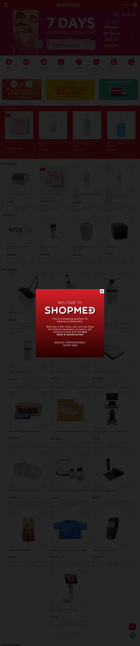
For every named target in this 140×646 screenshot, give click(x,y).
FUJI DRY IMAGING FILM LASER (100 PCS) (67, 413)
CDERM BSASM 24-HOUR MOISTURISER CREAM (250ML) (118, 202)
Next (131, 38)
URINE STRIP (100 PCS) (51, 253)
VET (131, 68)
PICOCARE (26, 311)
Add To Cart (19, 159)
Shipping (52, 619)
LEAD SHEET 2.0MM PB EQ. (102, 463)
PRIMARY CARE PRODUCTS (113, 71)
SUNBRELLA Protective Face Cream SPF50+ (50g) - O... (52, 147)
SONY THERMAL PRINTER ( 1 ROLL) (20, 254)
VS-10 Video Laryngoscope (69, 564)
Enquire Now (21, 213)
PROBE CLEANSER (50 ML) (34, 362)
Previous (8, 38)
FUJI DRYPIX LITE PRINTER (20, 199)
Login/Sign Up (124, 4)
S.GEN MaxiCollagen (15, 145)
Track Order (88, 619)
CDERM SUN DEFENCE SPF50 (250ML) (83, 200)
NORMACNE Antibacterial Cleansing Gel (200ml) (86, 146)
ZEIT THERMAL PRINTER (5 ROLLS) (34, 413)
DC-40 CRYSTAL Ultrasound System (103, 413)
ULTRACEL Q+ (62, 311)
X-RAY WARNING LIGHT (32, 513)
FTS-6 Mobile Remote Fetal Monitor (69, 464)
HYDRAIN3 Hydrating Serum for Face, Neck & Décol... (120, 147)
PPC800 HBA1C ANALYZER (101, 513)
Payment (39, 619)
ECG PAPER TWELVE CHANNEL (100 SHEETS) (84, 254)
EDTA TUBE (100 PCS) (65, 362)
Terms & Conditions (14, 623)
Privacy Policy (35, 623)
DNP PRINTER (112, 253)
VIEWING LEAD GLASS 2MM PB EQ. (36, 464)
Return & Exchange (69, 619)
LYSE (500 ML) (96, 311)
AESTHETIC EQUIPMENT (61, 70)
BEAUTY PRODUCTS (96, 69)
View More (70, 589)
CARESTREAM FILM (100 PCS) (103, 362)
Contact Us (103, 619)
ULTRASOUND (44, 70)
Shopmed (111, 642)
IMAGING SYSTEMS (9, 69)
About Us (9, 619)
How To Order (24, 619)
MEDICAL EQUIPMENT (26, 70)
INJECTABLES (79, 69)
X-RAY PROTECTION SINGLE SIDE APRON (68, 514)
